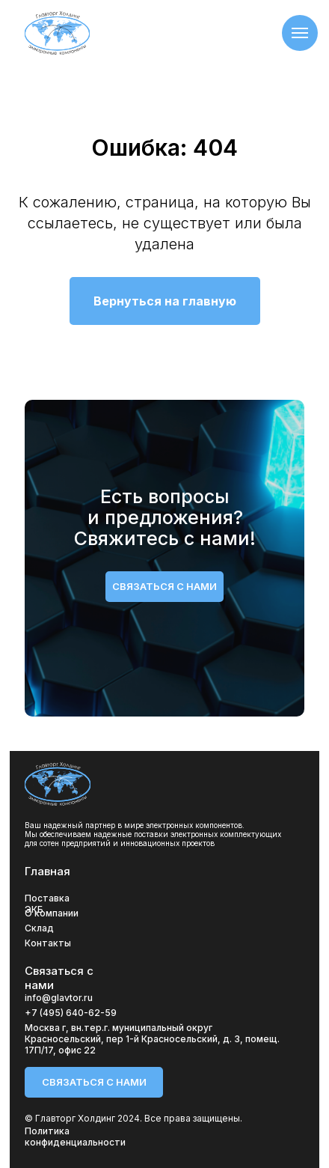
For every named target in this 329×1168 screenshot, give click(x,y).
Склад (39, 928)
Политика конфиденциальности (75, 1136)
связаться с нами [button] (164, 586)
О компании (52, 913)
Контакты (48, 943)
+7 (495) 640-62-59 (71, 1012)
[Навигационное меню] (300, 33)
